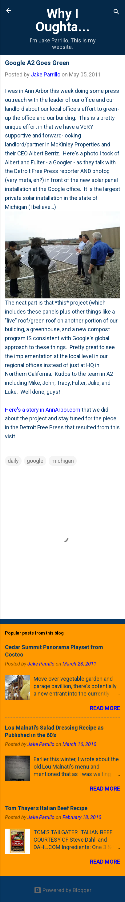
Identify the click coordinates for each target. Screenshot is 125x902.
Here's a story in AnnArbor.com (42, 409)
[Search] (116, 12)
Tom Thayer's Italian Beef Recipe (46, 808)
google (35, 461)
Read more (105, 708)
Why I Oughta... (62, 20)
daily (13, 461)
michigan (62, 461)
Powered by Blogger (62, 890)
